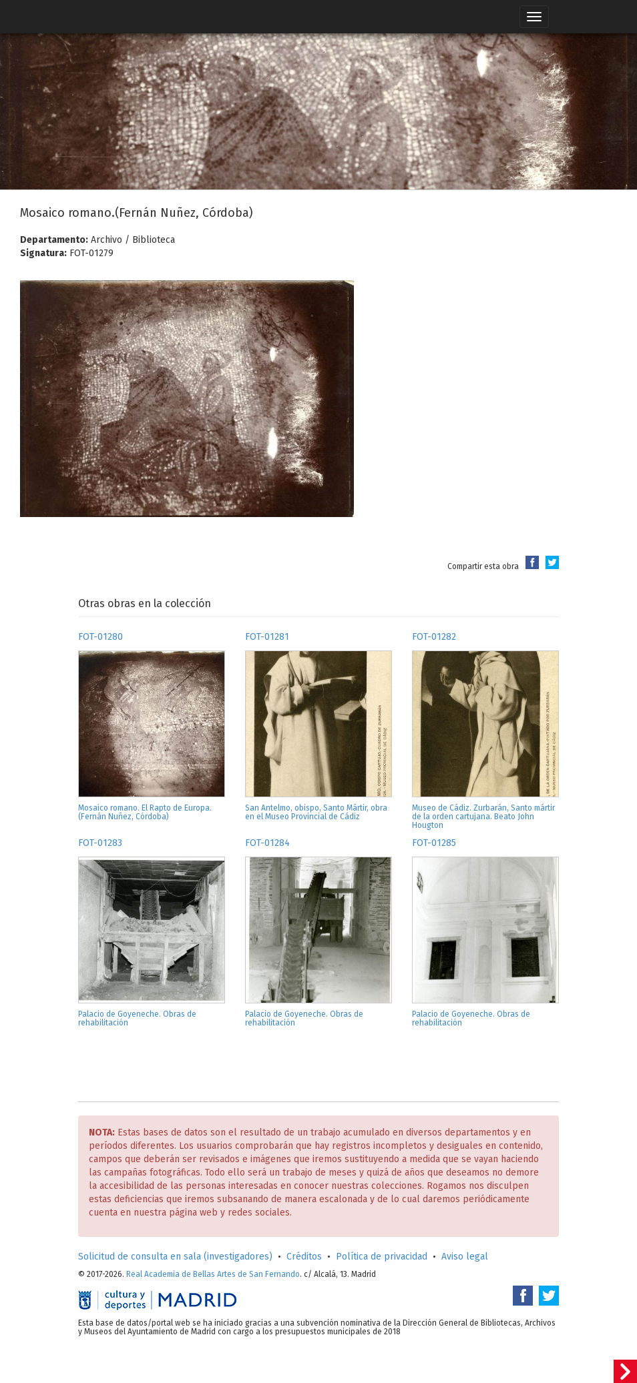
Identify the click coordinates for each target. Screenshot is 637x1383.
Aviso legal (464, 1256)
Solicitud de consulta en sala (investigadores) (175, 1256)
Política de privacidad (381, 1256)
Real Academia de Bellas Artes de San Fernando (213, 1274)
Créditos (304, 1256)
